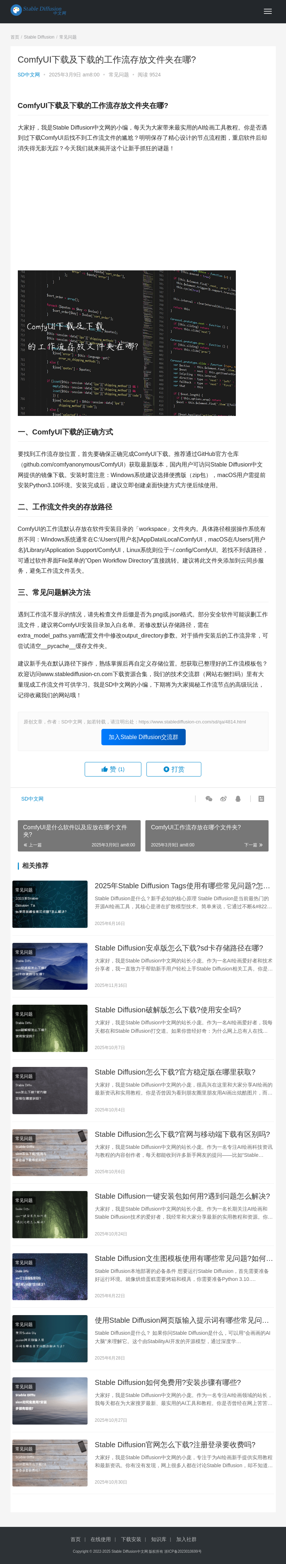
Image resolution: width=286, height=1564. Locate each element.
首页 (15, 37)
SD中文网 (29, 75)
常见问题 (119, 75)
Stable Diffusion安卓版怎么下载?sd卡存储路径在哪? (179, 948)
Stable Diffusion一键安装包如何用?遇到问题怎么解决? (182, 1196)
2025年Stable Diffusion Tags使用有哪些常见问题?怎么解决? (182, 886)
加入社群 (186, 1539)
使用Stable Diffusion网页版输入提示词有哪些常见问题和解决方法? (182, 1320)
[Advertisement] (143, 212)
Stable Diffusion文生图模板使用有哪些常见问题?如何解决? (184, 1258)
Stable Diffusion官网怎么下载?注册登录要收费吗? (175, 1445)
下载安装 (131, 1539)
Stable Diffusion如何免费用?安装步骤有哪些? (168, 1382)
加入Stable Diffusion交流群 (143, 737)
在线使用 (100, 1539)
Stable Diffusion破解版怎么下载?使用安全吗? (168, 1010)
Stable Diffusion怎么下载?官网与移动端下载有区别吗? (182, 1134)
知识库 (158, 1539)
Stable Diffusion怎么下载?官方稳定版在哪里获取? (175, 1072)
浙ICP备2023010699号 (182, 1551)
